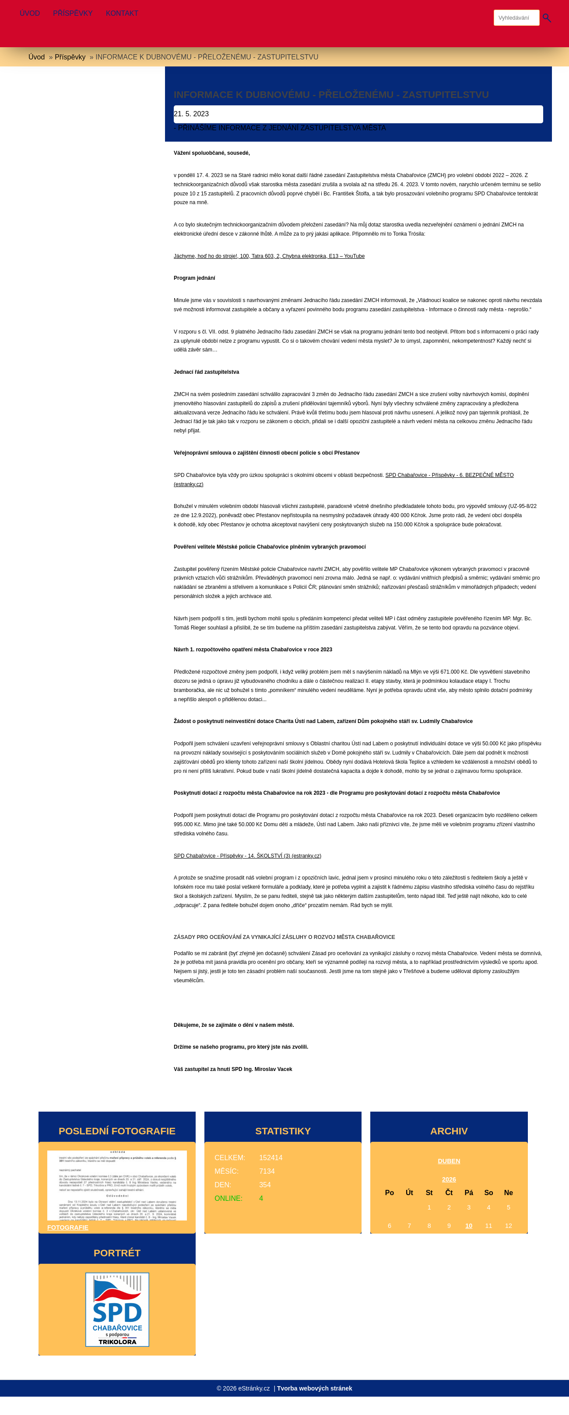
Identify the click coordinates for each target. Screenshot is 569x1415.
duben (449, 1161)
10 (468, 1225)
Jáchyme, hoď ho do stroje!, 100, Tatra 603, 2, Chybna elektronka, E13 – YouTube (269, 256)
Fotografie (67, 1227)
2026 (449, 1179)
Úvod (30, 13)
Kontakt (122, 13)
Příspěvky (73, 13)
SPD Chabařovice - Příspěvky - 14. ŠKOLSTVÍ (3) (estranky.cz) (247, 856)
